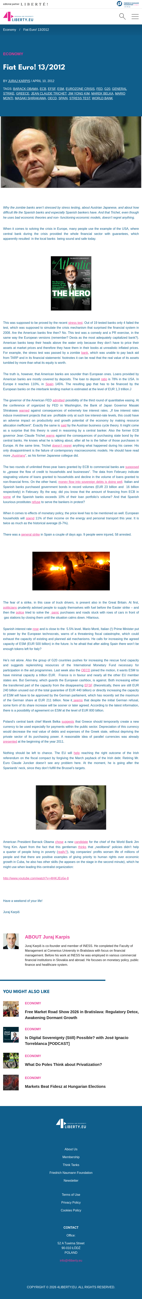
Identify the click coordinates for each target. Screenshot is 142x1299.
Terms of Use (71, 1194)
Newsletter (71, 1180)
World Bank (102, 98)
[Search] (122, 16)
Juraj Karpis (19, 81)
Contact (71, 1227)
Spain (63, 98)
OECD (52, 98)
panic (54, 612)
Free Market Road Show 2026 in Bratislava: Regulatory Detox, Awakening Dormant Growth (82, 1015)
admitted (58, 400)
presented (10, 741)
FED (99, 89)
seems (77, 700)
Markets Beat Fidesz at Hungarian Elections (65, 1086)
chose (59, 842)
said (63, 425)
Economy (9, 29)
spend (30, 518)
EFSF (52, 89)
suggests (68, 721)
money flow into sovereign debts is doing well (90, 481)
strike (36, 534)
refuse (36, 502)
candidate (81, 842)
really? (62, 852)
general (26, 534)
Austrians (18, 455)
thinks (82, 847)
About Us (71, 1149)
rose (36, 629)
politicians (10, 607)
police (20, 612)
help (77, 753)
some (7, 497)
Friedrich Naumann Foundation (71, 1172)
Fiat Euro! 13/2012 (36, 29)
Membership (70, 1157)
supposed (132, 467)
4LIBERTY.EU (67, 1287)
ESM (60, 89)
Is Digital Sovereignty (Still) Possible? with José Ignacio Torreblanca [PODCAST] (76, 1041)
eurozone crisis (80, 89)
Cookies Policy (71, 1210)
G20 (107, 89)
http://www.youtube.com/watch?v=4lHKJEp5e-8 (36, 878)
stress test (79, 98)
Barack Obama (25, 89)
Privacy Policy (71, 1202)
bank (84, 352)
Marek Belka (102, 93)
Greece (22, 93)
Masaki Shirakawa (30, 98)
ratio (104, 379)
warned (24, 410)
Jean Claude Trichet (48, 93)
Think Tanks (71, 1165)
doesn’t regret (62, 445)
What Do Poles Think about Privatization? (63, 1064)
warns (50, 435)
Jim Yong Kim (79, 93)
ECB (43, 89)
